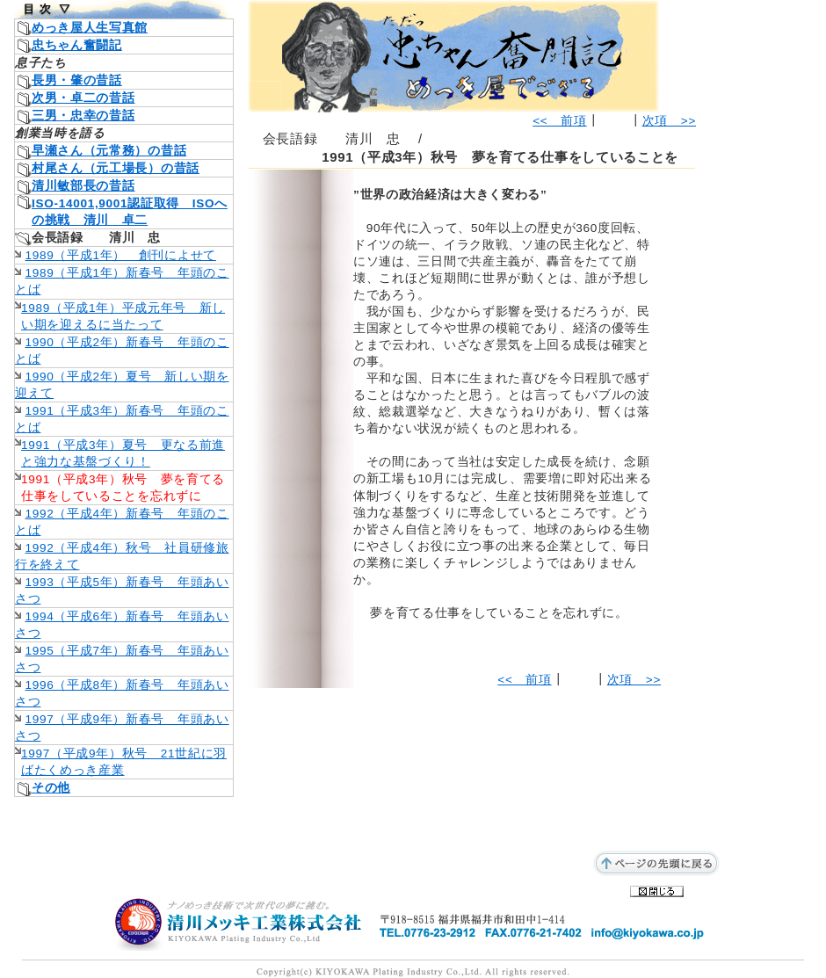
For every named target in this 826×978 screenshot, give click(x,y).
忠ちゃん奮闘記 (77, 45)
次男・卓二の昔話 (83, 98)
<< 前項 (559, 120)
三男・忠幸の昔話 (83, 115)
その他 (51, 787)
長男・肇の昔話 (77, 80)
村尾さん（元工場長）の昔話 (115, 168)
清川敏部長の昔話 (83, 185)
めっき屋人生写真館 (90, 27)
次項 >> (669, 120)
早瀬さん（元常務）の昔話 (109, 150)
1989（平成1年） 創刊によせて (120, 255)
